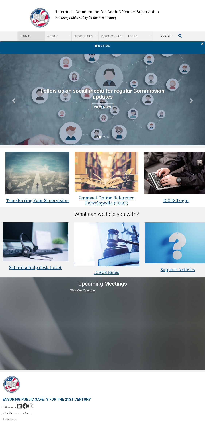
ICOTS (133, 36)
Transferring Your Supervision (37, 200)
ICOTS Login (175, 200)
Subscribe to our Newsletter (17, 413)
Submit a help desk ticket (35, 267)
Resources (83, 36)
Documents (111, 36)
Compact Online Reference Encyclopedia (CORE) (106, 200)
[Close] (202, 43)
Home (25, 36)
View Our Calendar (82, 290)
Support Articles (178, 270)
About (53, 36)
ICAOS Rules (106, 272)
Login (167, 36)
